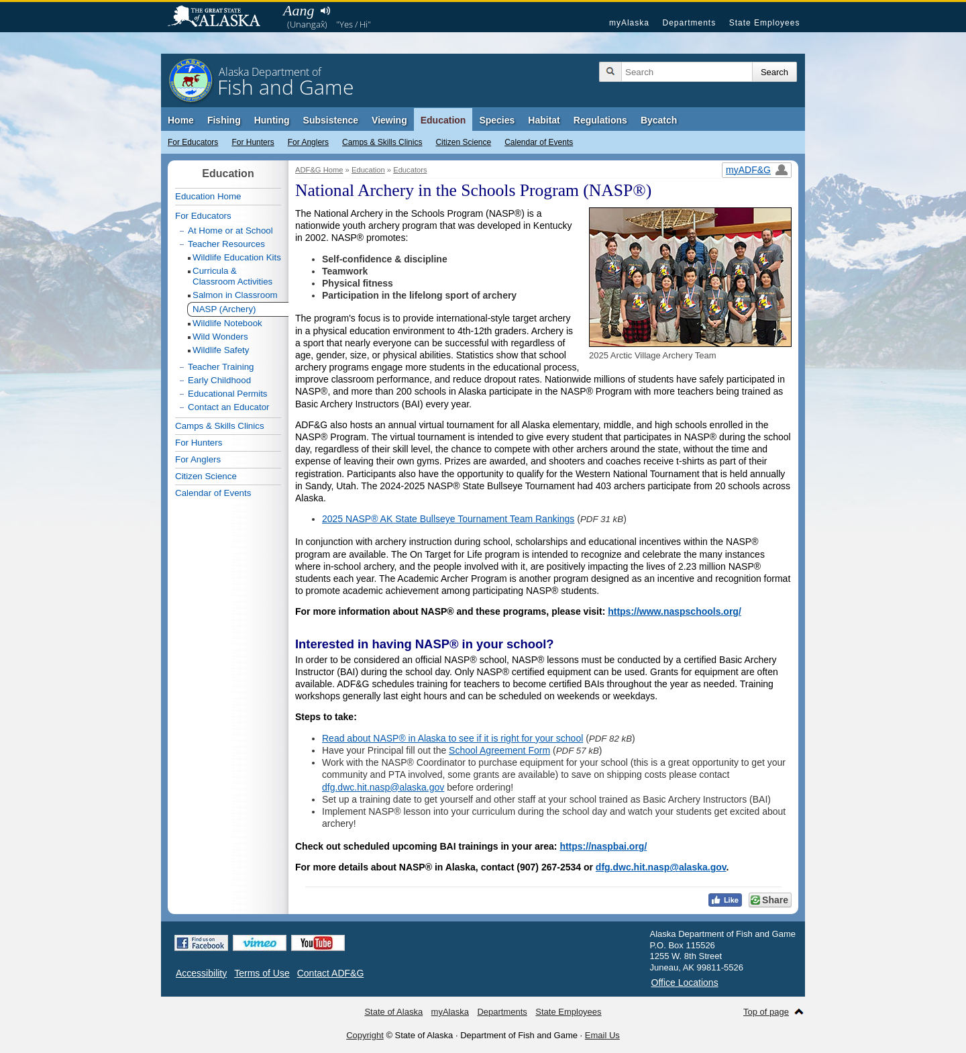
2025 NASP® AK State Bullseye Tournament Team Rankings (448, 518)
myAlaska (629, 23)
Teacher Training (221, 367)
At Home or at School (230, 230)
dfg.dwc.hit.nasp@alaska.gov (383, 787)
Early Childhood (219, 380)
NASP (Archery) (224, 309)
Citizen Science (463, 142)
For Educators (193, 142)
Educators (410, 170)
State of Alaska (221, 17)
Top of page (766, 1012)
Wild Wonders (220, 337)
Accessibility (201, 973)
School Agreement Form (499, 750)
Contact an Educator (229, 407)
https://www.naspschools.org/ (674, 611)
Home (181, 120)
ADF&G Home (319, 170)
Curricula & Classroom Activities (232, 276)
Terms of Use (261, 973)
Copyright (365, 1035)
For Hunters (252, 142)
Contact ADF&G (330, 973)
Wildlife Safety (221, 350)
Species (497, 120)
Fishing (224, 120)
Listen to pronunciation (325, 10)
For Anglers (308, 142)
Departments (689, 23)
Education (443, 120)
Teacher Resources (226, 244)
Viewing (389, 120)
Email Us (602, 1035)
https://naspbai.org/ (603, 846)
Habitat (543, 120)
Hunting (272, 120)
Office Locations (684, 982)
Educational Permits (228, 394)
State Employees (764, 23)
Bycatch (659, 120)
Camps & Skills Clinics (382, 142)
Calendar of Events (538, 142)
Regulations (600, 120)
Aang (298, 10)
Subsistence (330, 120)
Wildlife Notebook (227, 323)
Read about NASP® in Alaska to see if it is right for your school (452, 738)
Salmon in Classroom (235, 295)
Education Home (208, 196)
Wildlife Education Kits (237, 257)
